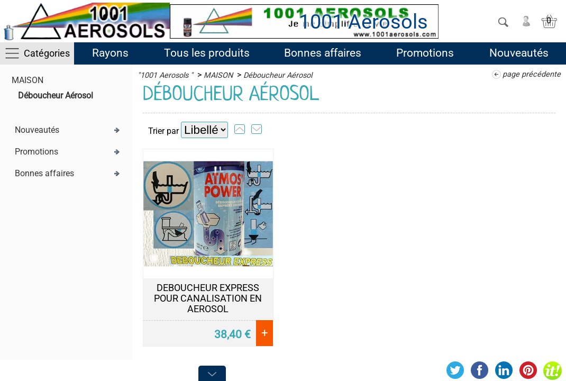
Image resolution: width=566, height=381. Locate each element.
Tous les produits (207, 53)
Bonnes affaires (322, 53)
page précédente (532, 74)
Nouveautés (519, 53)
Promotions (425, 53)
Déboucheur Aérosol (55, 95)
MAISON (27, 80)
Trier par (163, 131)
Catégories (47, 53)
